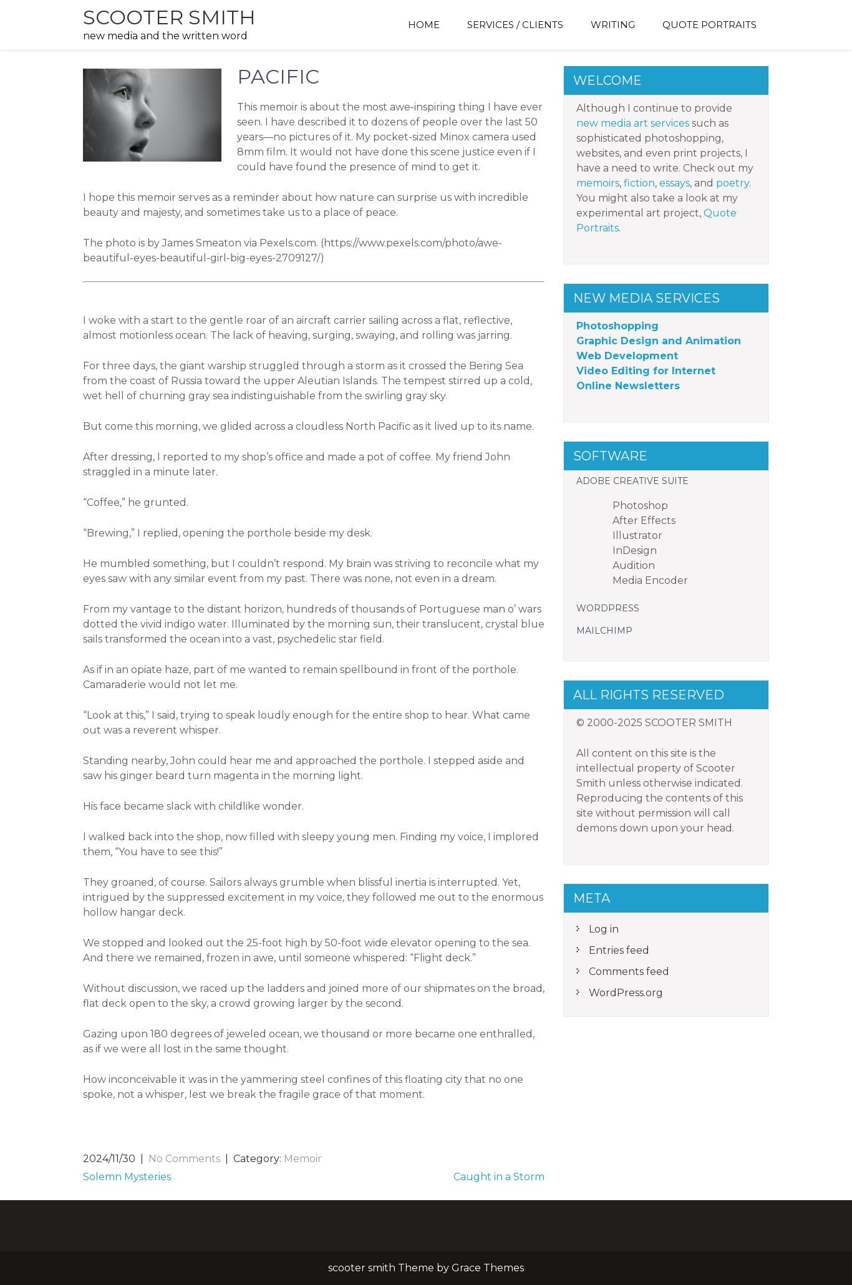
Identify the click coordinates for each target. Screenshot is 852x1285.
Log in (604, 929)
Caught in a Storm (499, 1177)
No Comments (184, 1159)
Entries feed (619, 950)
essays (674, 183)
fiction (639, 183)
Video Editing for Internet (645, 371)
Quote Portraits (709, 25)
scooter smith (169, 17)
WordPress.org (626, 993)
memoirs (597, 183)
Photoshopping (617, 326)
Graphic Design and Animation (658, 341)
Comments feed (629, 971)
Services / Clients (515, 25)
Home (424, 25)
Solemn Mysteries (127, 1177)
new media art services (632, 123)
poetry (732, 183)
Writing (613, 25)
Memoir (303, 1159)
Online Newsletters (628, 386)
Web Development (627, 356)
